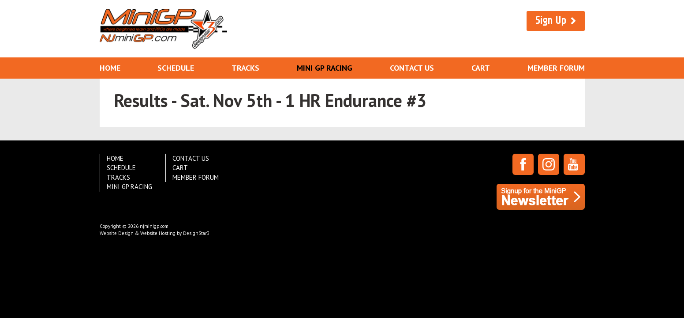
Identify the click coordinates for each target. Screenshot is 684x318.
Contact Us (412, 68)
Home (110, 68)
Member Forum (556, 68)
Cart (480, 68)
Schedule (175, 68)
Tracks (245, 68)
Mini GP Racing (324, 68)
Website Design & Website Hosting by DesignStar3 (154, 233)
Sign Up (550, 20)
